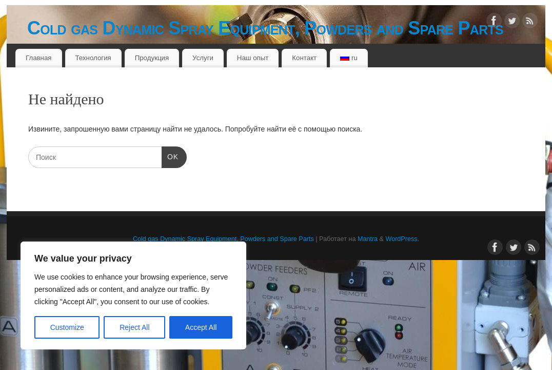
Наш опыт (253, 58)
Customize (67, 327)
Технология (93, 58)
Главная (39, 58)
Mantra (368, 239)
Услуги (202, 58)
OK (170, 156)
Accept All (200, 327)
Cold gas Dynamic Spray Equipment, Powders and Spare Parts (265, 28)
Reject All (134, 327)
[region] (133, 295)
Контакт (304, 58)
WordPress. (403, 239)
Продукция (152, 58)
